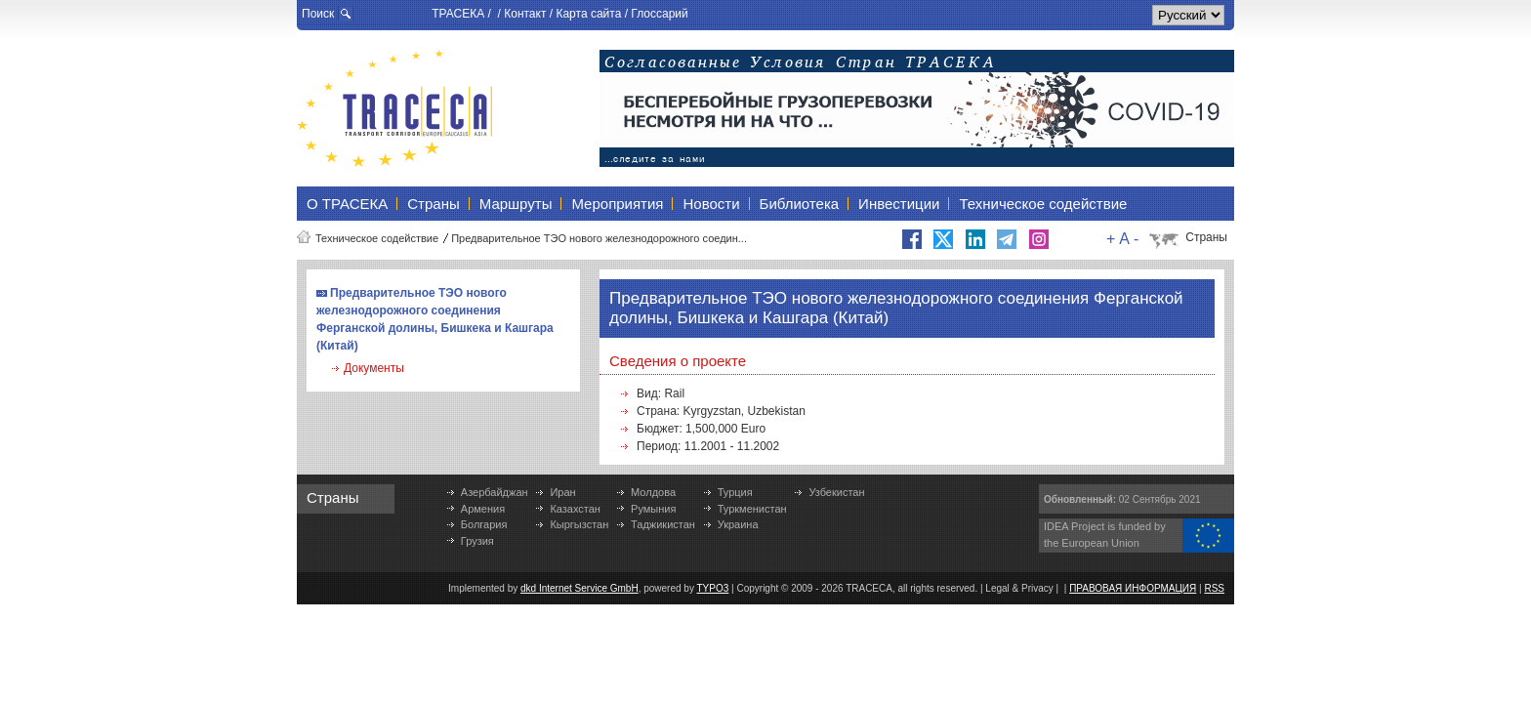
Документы (374, 368)
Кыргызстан (579, 524)
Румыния (653, 509)
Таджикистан (663, 524)
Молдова (653, 492)
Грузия (477, 541)
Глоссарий (659, 14)
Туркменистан (752, 509)
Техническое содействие (376, 238)
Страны (1206, 237)
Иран (562, 492)
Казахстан (575, 509)
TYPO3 (713, 588)
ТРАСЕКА (458, 14)
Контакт (525, 14)
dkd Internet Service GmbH (579, 588)
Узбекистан (836, 492)
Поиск (318, 14)
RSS (1214, 588)
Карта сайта (588, 14)
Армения (483, 509)
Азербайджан (494, 492)
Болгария (484, 524)
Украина (738, 524)
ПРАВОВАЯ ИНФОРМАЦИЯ (1132, 588)
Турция (735, 492)
